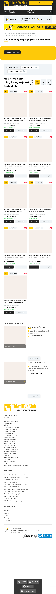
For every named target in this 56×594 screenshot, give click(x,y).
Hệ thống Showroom (9, 11)
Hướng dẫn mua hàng (11, 496)
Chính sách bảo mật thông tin (14, 491)
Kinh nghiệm (8, 518)
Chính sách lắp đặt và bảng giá (14, 475)
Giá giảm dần (49, 82)
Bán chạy (37, 82)
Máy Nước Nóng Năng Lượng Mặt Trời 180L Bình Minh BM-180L (40, 165)
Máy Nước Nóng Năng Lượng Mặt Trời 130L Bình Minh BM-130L (40, 210)
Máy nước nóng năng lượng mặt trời (24, 33)
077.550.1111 (37, 336)
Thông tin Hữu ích (30, 11)
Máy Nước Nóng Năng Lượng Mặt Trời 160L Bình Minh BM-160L (14, 256)
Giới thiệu (7, 511)
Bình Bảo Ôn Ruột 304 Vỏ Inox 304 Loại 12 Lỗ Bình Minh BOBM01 (15, 301)
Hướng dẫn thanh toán (11, 487)
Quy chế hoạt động (10, 482)
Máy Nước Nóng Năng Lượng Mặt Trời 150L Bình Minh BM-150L (14, 210)
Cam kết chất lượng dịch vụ (13, 494)
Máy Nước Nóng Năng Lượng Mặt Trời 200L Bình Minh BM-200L (14, 165)
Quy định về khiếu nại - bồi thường (16, 477)
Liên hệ (6, 513)
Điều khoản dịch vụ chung (13, 501)
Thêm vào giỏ (21, 130)
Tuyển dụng (8, 520)
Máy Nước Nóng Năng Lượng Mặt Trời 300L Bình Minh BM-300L (14, 119)
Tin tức (6, 515)
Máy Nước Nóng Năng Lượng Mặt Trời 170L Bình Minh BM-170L (40, 256)
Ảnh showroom (15, 346)
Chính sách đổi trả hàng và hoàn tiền (16, 489)
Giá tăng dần (43, 82)
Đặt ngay (8, 130)
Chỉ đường (34, 358)
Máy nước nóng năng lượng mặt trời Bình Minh (19, 35)
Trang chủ (7, 33)
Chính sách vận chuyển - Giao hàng (16, 484)
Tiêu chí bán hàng (10, 498)
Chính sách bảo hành (11, 480)
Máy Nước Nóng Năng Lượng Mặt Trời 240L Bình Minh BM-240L (40, 119)
